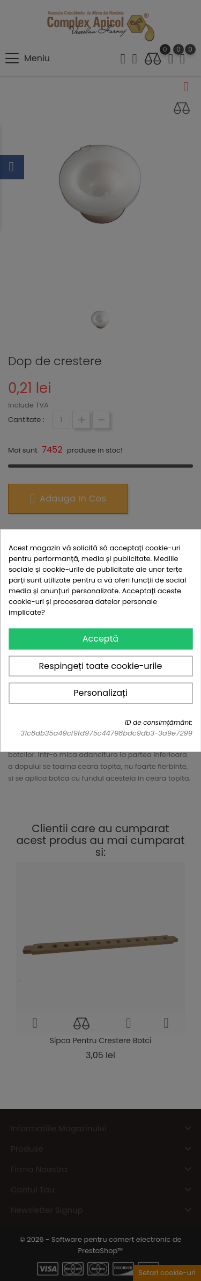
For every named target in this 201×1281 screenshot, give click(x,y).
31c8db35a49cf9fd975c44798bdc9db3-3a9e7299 (106, 732)
